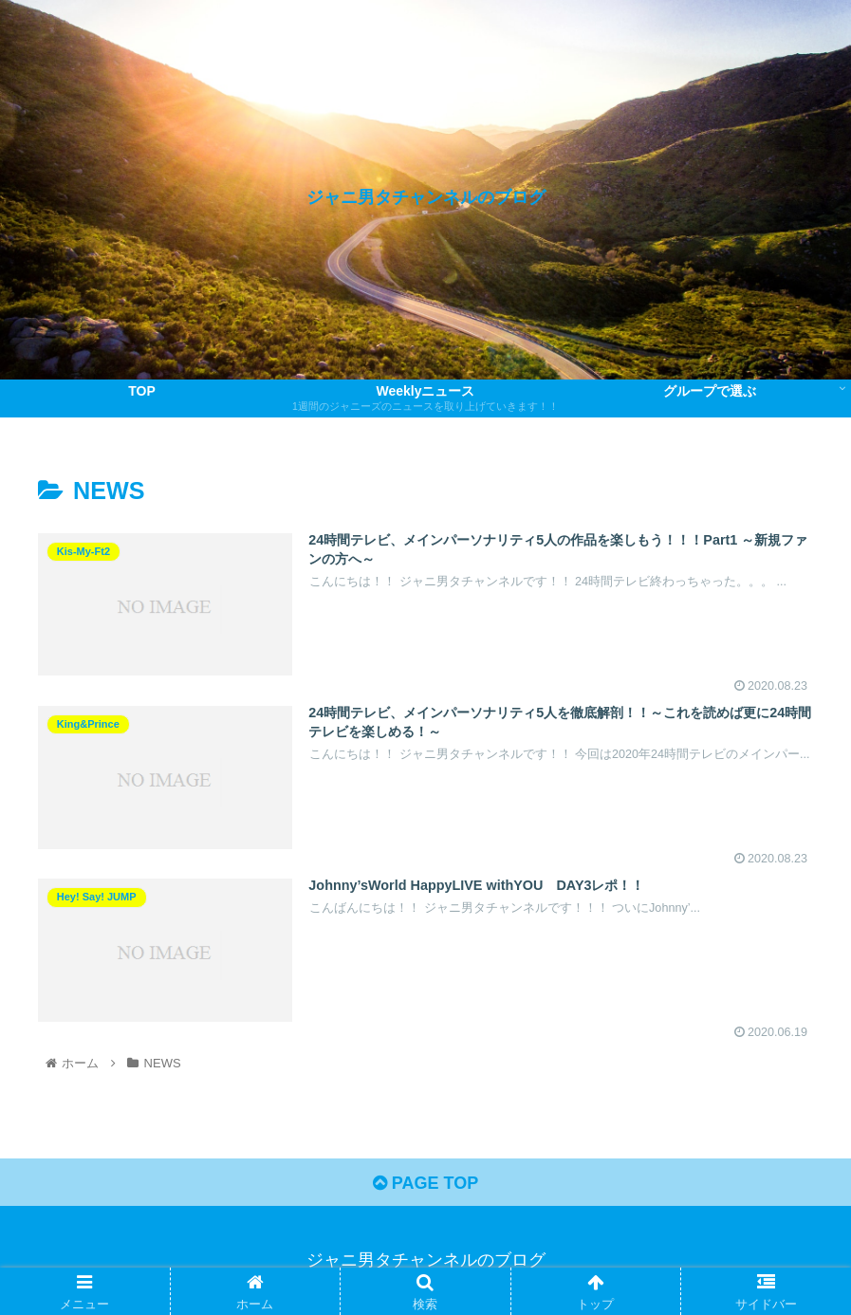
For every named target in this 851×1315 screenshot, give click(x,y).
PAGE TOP (425, 1183)
